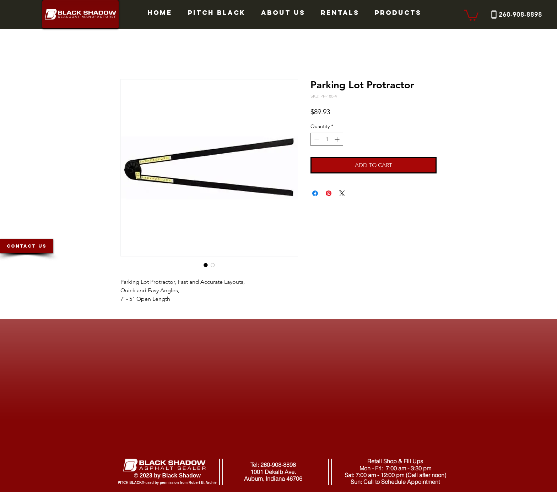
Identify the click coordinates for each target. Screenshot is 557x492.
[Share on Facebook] (315, 193)
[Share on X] (342, 193)
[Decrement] (316, 139)
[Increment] (337, 139)
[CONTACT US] (26, 246)
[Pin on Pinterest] (328, 193)
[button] (471, 15)
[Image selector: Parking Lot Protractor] (205, 265)
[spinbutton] (326, 139)
